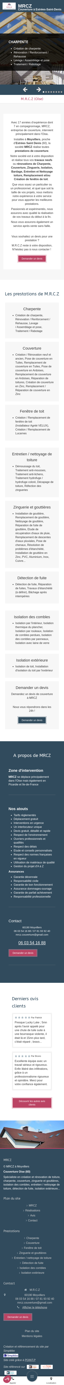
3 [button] (48, 92)
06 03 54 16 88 (32, 942)
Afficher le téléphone (34, 1307)
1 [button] (43, 92)
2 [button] (46, 92)
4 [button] (51, 92)
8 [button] (61, 92)
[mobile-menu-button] (32, 1376)
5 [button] (54, 92)
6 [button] (56, 92)
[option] (32, 48)
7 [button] (59, 92)
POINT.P (30, 1360)
